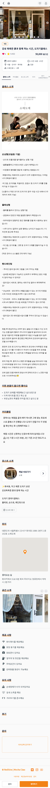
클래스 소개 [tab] (6, 77)
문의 (10, 784)
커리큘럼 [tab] (15, 77)
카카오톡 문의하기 (25, 744)
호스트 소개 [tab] (24, 77)
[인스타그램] (37, 770)
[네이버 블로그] (32, 770)
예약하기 (34, 784)
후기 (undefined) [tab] (42, 77)
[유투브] (41, 770)
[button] (2, 23)
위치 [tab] (33, 77)
